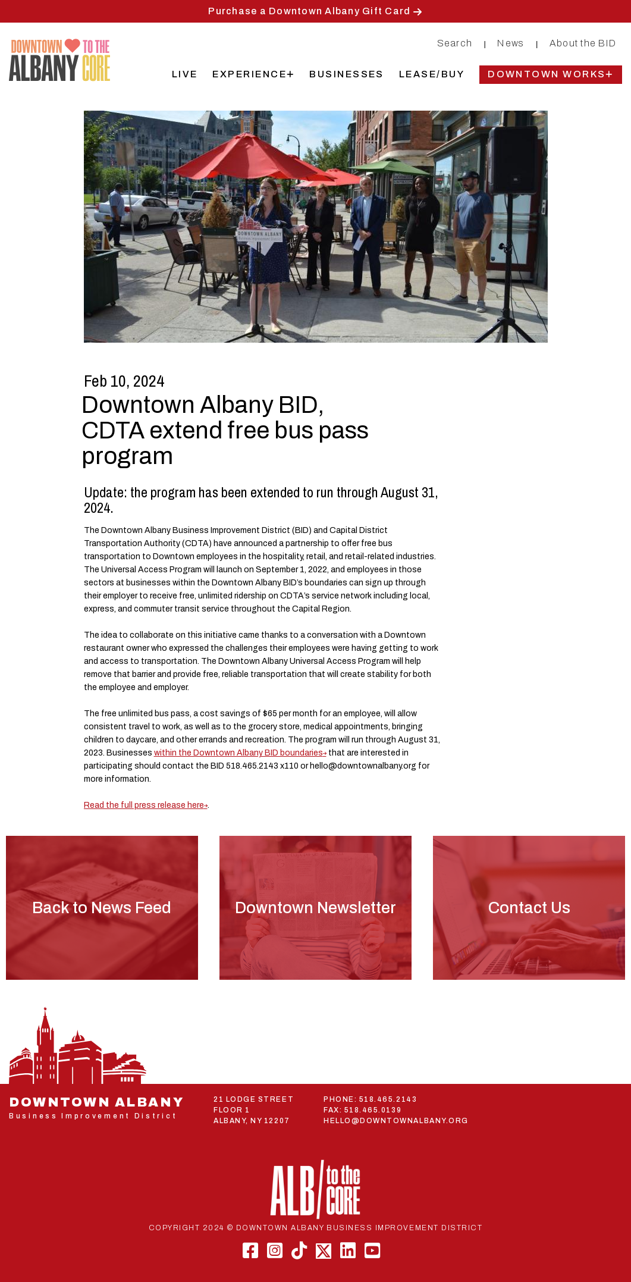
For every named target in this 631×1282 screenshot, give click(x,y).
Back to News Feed (101, 908)
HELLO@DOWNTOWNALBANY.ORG (396, 1121)
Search (455, 43)
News (510, 43)
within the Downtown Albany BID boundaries (238, 752)
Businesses (346, 74)
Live (185, 74)
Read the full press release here (144, 805)
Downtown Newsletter (315, 908)
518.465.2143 (388, 1099)
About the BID (583, 43)
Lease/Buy (431, 74)
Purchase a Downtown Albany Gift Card (309, 11)
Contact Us (529, 908)
